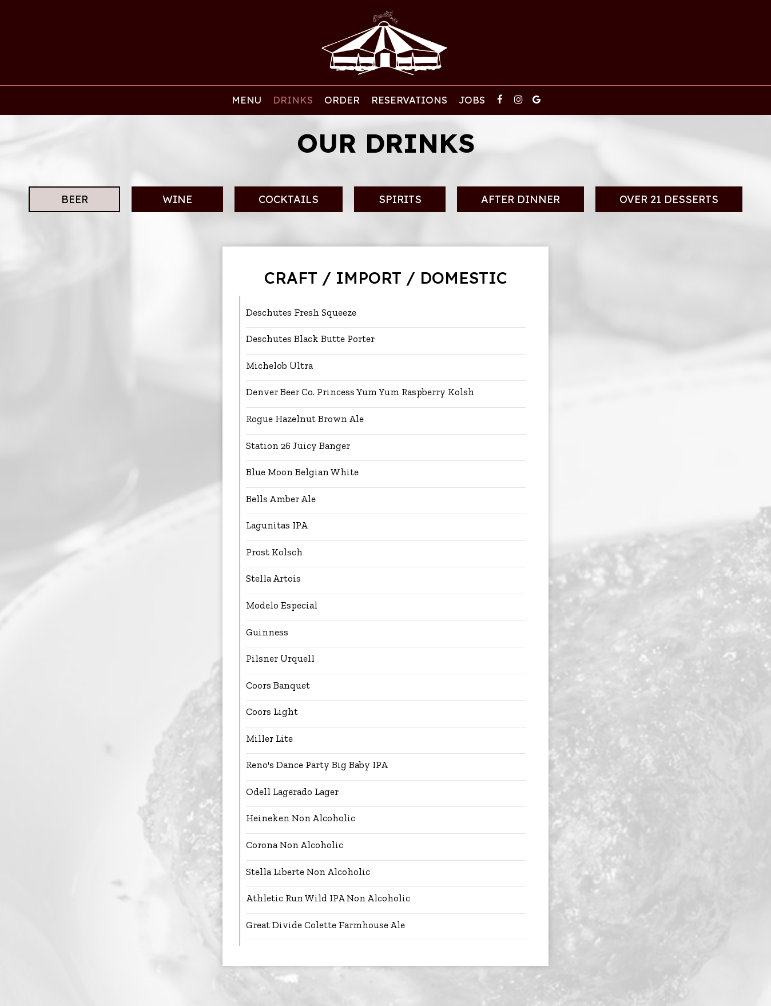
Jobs (472, 100)
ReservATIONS (409, 100)
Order (342, 100)
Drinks (293, 100)
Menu (246, 100)
